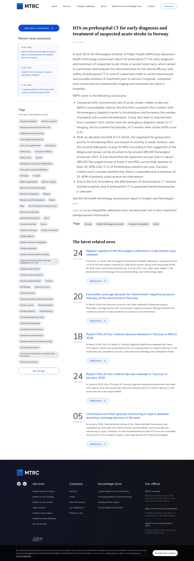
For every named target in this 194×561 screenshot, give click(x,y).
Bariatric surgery (49, 182)
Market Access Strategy (43, 496)
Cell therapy (25, 287)
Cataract (49, 281)
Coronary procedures (29, 362)
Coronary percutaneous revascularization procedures (37, 354)
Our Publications (76, 507)
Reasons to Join (76, 513)
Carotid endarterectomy (30, 281)
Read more (95, 281)
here (76, 203)
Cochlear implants (27, 311)
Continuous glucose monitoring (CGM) (36, 341)
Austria (39, 157)
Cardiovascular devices (30, 269)
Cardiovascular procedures (31, 275)
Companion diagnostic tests (32, 317)
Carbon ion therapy (49, 230)
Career (72, 496)
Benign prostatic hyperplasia (32, 200)
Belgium (46, 194)
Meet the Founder (77, 502)
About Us (73, 491)
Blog (22, 206)
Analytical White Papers (108, 502)
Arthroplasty (50, 145)
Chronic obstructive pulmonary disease (36, 299)
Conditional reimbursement (31, 329)
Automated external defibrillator (34, 170)
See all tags (39, 371)
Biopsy (52, 200)
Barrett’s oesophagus (29, 194)
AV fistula (24, 176)
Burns (46, 218)
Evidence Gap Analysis (43, 513)
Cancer (44, 224)
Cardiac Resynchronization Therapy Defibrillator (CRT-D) (35, 261)
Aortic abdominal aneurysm (31, 139)
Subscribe (168, 6)
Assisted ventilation (43, 151)
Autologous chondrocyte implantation (36, 163)
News (103, 6)
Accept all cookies (165, 553)
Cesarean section (42, 287)
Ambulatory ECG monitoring (32, 133)
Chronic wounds (27, 305)
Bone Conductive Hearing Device (42, 206)
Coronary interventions (29, 347)
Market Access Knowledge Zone (127, 6)
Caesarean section (28, 224)
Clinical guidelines (45, 305)
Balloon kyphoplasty (28, 182)
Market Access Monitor (43, 502)
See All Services (40, 524)
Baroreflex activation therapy (32, 188)
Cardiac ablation (27, 236)
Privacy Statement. (23, 556)
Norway (88, 224)
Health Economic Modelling (44, 518)
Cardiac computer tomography (33, 242)
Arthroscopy (25, 151)
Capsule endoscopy (28, 230)
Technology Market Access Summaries (115, 496)
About (54, 6)
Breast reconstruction (29, 212)
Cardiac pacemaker (28, 248)
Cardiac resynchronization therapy (34, 254)
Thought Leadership (85, 6)
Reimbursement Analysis (43, 491)
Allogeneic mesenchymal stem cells (35, 127)
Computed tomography (30, 323)
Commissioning (46, 311)
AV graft (36, 176)
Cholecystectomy (27, 293)
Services (67, 6)
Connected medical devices (31, 335)
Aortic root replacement (30, 145)
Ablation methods (49, 121)
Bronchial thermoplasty (30, 218)
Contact (151, 6)
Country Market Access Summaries (113, 491)
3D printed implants (28, 121)
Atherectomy (25, 157)
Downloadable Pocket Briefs (110, 507)
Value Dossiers (39, 507)
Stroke (156, 224)
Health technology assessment (110, 224)
